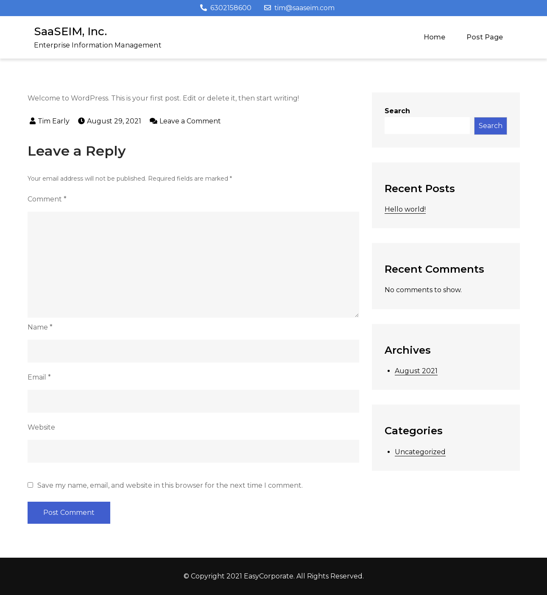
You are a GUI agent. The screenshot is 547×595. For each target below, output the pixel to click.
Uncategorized (420, 452)
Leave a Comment (190, 121)
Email (39, 377)
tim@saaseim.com (299, 8)
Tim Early (54, 121)
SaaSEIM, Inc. (70, 31)
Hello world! (405, 209)
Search (397, 111)
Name (40, 327)
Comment (47, 199)
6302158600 (225, 8)
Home (434, 37)
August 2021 (416, 371)
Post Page (484, 37)
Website (41, 427)
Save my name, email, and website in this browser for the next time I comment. (170, 485)
